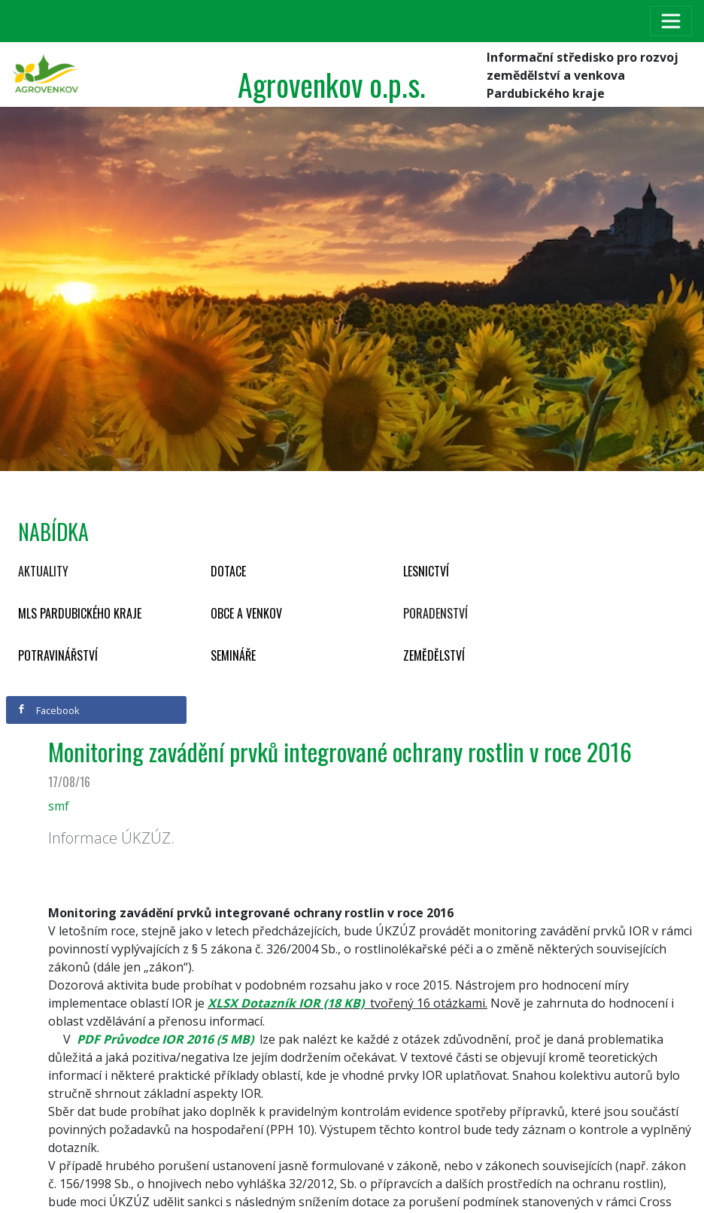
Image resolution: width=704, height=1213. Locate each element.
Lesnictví (426, 571)
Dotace (228, 571)
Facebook (48, 710)
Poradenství (435, 613)
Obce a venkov (246, 613)
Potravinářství (58, 655)
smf (58, 806)
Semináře (233, 655)
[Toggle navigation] (671, 21)
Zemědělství (434, 655)
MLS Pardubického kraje (79, 613)
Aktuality (43, 571)
